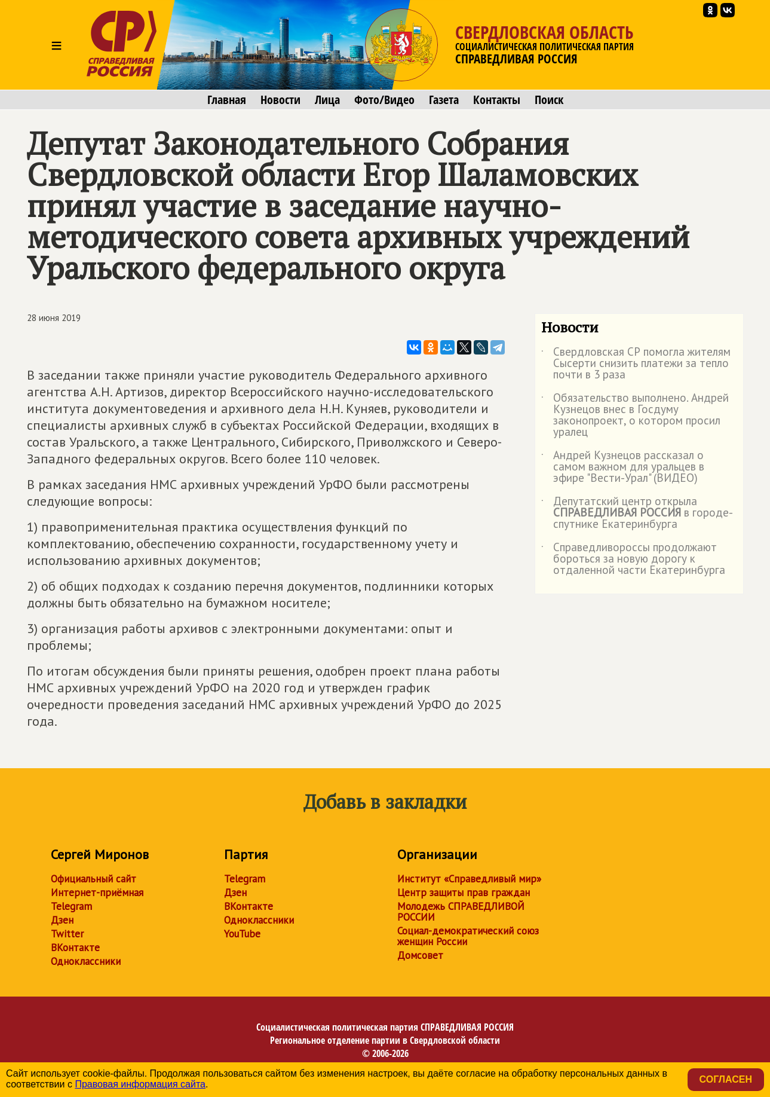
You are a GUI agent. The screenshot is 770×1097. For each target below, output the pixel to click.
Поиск (549, 99)
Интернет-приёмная (97, 892)
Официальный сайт (93, 878)
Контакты (496, 99)
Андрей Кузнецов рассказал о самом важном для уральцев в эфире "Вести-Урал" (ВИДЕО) (622, 467)
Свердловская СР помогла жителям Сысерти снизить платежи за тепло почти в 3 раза (636, 363)
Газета (444, 99)
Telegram (71, 906)
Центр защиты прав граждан (463, 892)
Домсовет (420, 955)
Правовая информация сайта (140, 1084)
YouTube (242, 933)
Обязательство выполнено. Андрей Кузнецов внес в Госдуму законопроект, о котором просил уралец (635, 415)
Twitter (67, 933)
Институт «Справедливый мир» (469, 878)
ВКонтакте (75, 947)
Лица (327, 99)
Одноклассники (86, 961)
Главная (226, 99)
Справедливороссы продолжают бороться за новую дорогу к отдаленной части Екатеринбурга (633, 559)
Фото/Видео (384, 99)
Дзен (62, 920)
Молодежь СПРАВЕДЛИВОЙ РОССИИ (460, 911)
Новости (280, 99)
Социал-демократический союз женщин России (468, 936)
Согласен (726, 1079)
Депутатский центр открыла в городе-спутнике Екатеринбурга (637, 513)
